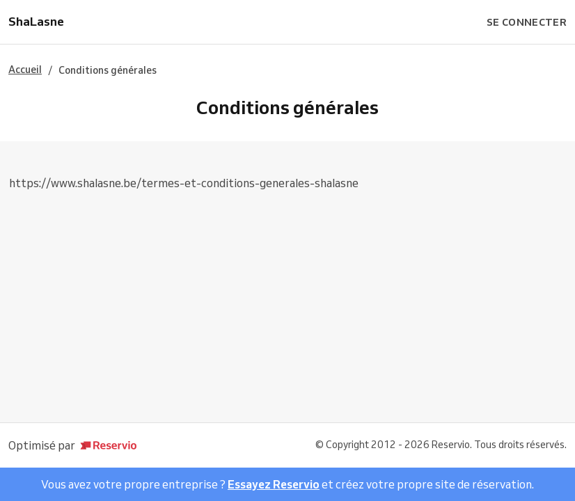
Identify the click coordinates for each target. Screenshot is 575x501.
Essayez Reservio (274, 484)
